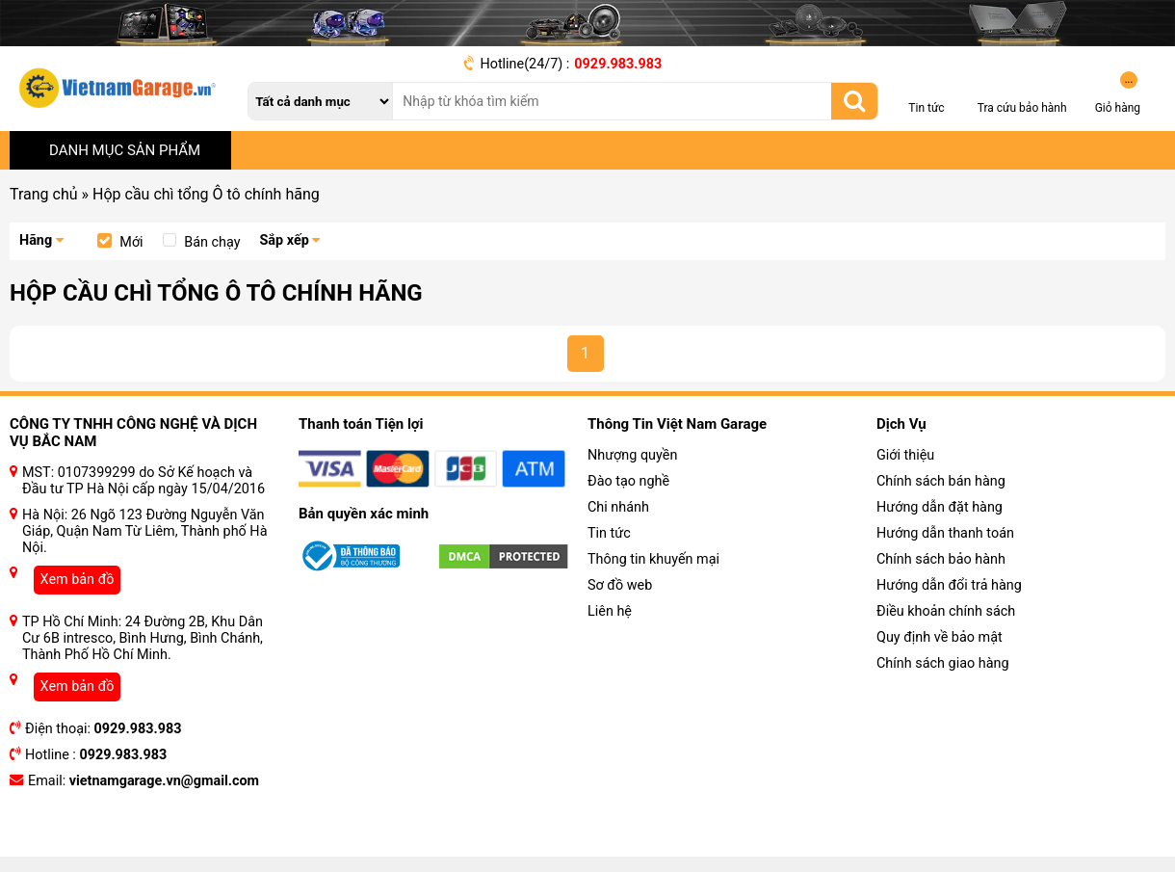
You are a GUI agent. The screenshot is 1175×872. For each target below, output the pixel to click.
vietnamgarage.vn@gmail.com (164, 781)
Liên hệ (610, 611)
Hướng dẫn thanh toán (945, 533)
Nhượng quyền (632, 455)
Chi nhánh (618, 507)
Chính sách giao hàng (942, 663)
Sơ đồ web (620, 585)
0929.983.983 (618, 64)
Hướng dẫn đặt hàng (939, 507)
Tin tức (609, 533)
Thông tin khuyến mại (653, 559)
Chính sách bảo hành (940, 559)
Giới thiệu (905, 455)
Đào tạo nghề (628, 481)
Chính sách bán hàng (940, 481)
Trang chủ (44, 194)
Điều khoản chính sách (945, 611)
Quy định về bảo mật (939, 637)
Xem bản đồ (77, 579)
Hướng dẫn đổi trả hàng (949, 585)
